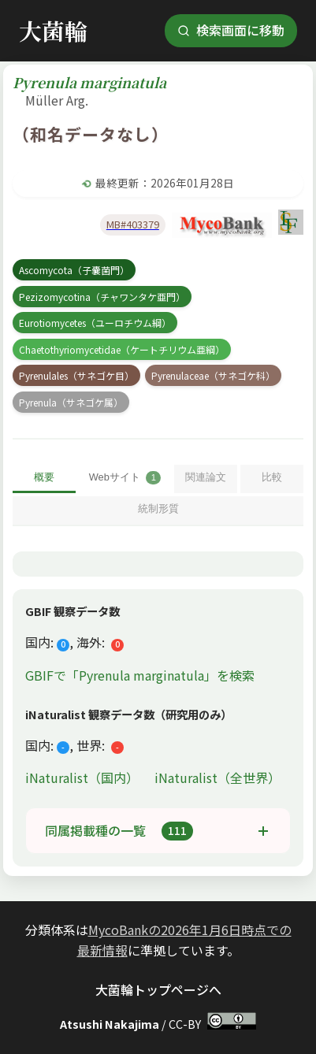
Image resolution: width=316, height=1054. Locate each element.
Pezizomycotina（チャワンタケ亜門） (102, 296)
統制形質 (158, 508)
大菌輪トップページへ (158, 989)
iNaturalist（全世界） (217, 777)
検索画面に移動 (230, 29)
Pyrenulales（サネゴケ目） (76, 375)
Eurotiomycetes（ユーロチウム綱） (95, 322)
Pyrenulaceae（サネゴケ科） (213, 375)
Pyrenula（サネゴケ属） (71, 402)
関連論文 (205, 477)
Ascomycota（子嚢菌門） (74, 269)
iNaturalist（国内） (83, 777)
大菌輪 (53, 30)
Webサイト (125, 477)
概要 (44, 477)
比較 (272, 477)
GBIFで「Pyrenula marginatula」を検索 (140, 675)
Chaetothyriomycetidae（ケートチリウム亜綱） (122, 349)
